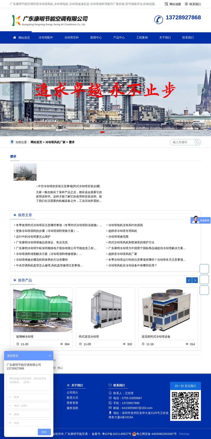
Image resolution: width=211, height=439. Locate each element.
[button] (102, 132)
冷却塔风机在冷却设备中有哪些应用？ (132, 265)
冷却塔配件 (46, 37)
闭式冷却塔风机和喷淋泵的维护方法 (131, 242)
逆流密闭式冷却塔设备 (156, 336)
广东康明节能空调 (51, 21)
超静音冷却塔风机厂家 (122, 254)
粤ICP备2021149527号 (116, 434)
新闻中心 (96, 37)
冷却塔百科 (71, 37)
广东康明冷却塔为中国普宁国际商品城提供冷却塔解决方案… (147, 248)
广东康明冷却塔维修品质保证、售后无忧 (42, 242)
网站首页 (24, 37)
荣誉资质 (72, 402)
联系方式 (72, 397)
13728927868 (204, 268)
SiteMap (184, 434)
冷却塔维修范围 (118, 236)
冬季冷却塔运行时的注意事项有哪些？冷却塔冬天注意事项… (147, 259)
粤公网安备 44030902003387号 (154, 434)
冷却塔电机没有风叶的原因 (125, 225)
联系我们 (195, 4)
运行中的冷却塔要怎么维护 (33, 236)
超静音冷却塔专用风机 (122, 230)
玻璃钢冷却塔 (24, 336)
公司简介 (72, 392)
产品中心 (119, 37)
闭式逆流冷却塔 (89, 336)
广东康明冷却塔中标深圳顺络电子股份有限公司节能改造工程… (56, 248)
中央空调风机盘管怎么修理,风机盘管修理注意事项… (49, 265)
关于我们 (165, 37)
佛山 (60, 367)
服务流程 (72, 408)
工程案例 (142, 37)
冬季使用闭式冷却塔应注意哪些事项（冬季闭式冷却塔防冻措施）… (59, 225)
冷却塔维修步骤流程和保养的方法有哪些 (42, 259)
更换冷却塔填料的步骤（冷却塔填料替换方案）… (47, 230)
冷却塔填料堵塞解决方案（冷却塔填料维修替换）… (49, 254)
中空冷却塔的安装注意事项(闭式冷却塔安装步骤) (69, 186)
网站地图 (175, 4)
